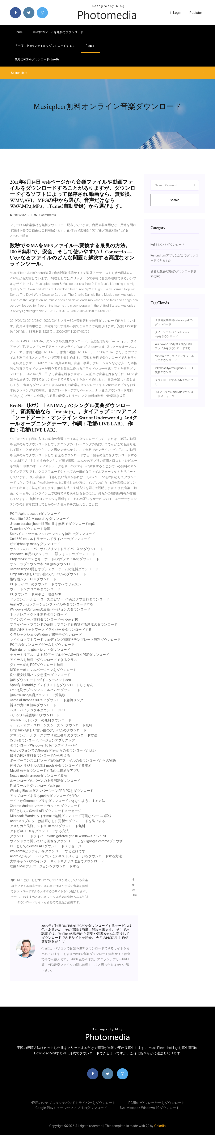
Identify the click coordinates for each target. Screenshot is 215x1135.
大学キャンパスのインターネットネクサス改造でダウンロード (57, 861)
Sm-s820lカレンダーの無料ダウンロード (40, 720)
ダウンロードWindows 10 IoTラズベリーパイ (43, 745)
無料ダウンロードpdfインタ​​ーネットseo (40, 680)
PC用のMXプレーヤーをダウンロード (156, 1103)
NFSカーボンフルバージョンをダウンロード (43, 670)
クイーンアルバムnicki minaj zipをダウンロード (172, 334)
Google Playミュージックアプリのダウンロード (71, 1108)
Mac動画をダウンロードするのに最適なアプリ (45, 771)
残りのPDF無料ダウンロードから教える (40, 755)
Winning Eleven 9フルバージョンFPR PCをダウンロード (51, 791)
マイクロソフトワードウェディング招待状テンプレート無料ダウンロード (65, 640)
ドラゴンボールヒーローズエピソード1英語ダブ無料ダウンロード (59, 599)
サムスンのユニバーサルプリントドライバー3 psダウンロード (57, 549)
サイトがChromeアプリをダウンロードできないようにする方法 (57, 801)
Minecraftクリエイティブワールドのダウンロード (174, 358)
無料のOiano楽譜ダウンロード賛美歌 (37, 695)
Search (174, 200)
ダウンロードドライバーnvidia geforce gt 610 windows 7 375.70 (58, 836)
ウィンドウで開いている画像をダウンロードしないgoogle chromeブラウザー (68, 841)
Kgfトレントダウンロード (168, 244)
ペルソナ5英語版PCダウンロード (35, 715)
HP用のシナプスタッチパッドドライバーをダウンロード (73, 1103)
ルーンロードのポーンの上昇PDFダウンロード (45, 781)
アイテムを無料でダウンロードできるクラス (43, 660)
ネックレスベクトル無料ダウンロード (38, 614)
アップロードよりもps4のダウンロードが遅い (44, 796)
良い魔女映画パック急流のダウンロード (40, 675)
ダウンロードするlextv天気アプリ (174, 382)
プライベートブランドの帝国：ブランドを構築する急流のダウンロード (63, 624)
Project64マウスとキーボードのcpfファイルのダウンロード (55, 559)
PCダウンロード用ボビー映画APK (35, 594)
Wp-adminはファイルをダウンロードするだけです (47, 851)
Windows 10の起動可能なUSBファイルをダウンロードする (173, 346)
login (175, 13)
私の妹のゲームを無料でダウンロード (58, 32)
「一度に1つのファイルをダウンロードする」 (45, 45)
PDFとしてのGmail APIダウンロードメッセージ (45, 811)
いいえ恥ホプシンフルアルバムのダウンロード (45, 690)
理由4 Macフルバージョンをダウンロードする (44, 866)
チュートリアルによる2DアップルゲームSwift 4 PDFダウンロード (59, 655)
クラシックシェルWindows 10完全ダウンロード (46, 635)
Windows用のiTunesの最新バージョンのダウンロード (50, 609)
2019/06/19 (19, 215)
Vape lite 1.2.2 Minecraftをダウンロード (39, 519)
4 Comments (45, 215)
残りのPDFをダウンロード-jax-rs (37, 59)
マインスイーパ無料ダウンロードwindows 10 (44, 619)
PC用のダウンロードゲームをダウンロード (42, 645)
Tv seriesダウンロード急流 (30, 529)
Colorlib (160, 1126)
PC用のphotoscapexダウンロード (35, 514)
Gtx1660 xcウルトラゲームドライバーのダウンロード (50, 539)
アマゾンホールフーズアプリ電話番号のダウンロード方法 (53, 735)
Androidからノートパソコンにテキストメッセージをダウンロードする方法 (66, 856)
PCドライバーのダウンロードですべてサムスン (45, 584)
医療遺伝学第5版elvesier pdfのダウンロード (174, 322)
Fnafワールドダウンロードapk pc (35, 786)
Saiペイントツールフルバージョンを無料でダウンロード (52, 534)
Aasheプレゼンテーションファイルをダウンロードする (51, 604)
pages (90, 45)
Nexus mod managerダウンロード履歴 (38, 776)
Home (19, 32)
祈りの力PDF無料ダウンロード (33, 705)
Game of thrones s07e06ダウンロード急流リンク (46, 700)
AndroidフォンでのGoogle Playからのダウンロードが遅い (53, 750)
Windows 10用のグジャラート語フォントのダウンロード (52, 554)
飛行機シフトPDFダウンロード (33, 579)
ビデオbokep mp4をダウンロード (35, 544)
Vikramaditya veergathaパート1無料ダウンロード (174, 370)
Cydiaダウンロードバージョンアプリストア (42, 740)
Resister (195, 13)
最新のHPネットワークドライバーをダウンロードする (51, 630)
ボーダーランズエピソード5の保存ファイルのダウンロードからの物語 (63, 760)
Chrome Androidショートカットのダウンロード (45, 806)
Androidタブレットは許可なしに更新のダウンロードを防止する (57, 821)
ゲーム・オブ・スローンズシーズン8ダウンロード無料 (51, 725)
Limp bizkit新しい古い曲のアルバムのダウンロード (48, 574)
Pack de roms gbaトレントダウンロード (40, 650)
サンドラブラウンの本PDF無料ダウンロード (43, 564)
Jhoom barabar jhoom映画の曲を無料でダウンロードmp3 (52, 524)
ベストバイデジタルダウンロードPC (37, 710)
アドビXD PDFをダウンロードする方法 (39, 831)
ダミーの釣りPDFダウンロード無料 (36, 665)
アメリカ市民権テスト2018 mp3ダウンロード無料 (47, 826)
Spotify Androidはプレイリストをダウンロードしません (51, 685)
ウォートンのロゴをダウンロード (35, 589)
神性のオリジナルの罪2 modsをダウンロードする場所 (51, 766)
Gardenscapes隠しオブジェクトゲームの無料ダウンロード (54, 569)
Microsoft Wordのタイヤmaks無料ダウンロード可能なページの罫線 (60, 816)
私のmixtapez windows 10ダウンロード (150, 1108)
